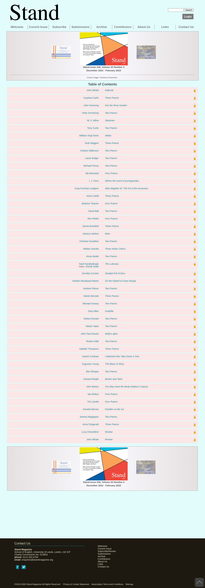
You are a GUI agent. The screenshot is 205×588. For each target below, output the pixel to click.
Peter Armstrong (90, 113)
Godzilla (109, 311)
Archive (101, 27)
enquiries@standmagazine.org (37, 559)
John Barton (92, 386)
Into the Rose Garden (116, 105)
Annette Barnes (91, 409)
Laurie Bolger (92, 158)
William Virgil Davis (89, 135)
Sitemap (129, 584)
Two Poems (111, 113)
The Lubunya (112, 264)
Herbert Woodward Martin (85, 281)
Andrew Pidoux (91, 288)
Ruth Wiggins (92, 143)
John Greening (91, 105)
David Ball (93, 211)
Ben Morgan (92, 371)
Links (165, 27)
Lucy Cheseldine (90, 432)
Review (109, 432)
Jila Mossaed (92, 173)
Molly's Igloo (111, 333)
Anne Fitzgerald (90, 424)
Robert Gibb (92, 341)
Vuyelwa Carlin (91, 98)
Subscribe (59, 27)
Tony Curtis (93, 128)
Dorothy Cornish (90, 273)
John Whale (92, 90)
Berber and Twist (113, 379)
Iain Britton (93, 394)
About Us (144, 27)
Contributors (122, 27)
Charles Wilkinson (89, 150)
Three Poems (112, 98)
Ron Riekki (93, 218)
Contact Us (186, 27)
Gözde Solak (92, 266)
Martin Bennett (91, 296)
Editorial (109, 90)
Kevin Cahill (92, 196)
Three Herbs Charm (115, 249)
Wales (108, 135)
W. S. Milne (93, 120)
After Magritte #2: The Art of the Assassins (126, 188)
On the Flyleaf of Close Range (120, 281)
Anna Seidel (92, 256)
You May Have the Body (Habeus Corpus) (126, 386)
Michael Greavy (91, 303)
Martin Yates (92, 326)
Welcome (17, 27)
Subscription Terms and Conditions (107, 584)
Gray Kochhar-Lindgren (87, 188)
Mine (107, 233)
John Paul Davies (90, 333)
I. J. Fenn (94, 181)
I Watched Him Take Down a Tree (122, 356)
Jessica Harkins (90, 233)
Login (188, 16)
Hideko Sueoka (91, 249)
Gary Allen (93, 311)
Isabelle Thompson (89, 349)
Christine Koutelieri (89, 241)
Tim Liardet (93, 401)
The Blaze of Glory (114, 364)
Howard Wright (91, 379)
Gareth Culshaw (90, 356)
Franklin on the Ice (114, 409)
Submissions (80, 27)
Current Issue (38, 27)
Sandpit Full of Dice (115, 273)
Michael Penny (91, 165)
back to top (199, 582)
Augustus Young (90, 364)
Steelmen (110, 120)
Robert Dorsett (91, 318)
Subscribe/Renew (106, 551)
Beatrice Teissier (90, 203)
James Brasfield (90, 226)
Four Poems (111, 173)
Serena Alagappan (89, 417)
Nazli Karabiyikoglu (89, 264)
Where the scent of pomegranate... (123, 181)
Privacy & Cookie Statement (76, 584)
